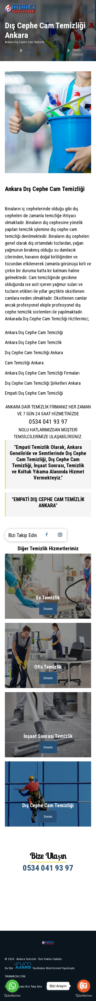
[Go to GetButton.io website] (12, 995)
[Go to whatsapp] (12, 986)
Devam (48, 816)
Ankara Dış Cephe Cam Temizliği (40, 52)
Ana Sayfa (9, 52)
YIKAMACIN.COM (15, 976)
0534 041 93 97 (48, 868)
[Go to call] (83, 986)
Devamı (48, 609)
